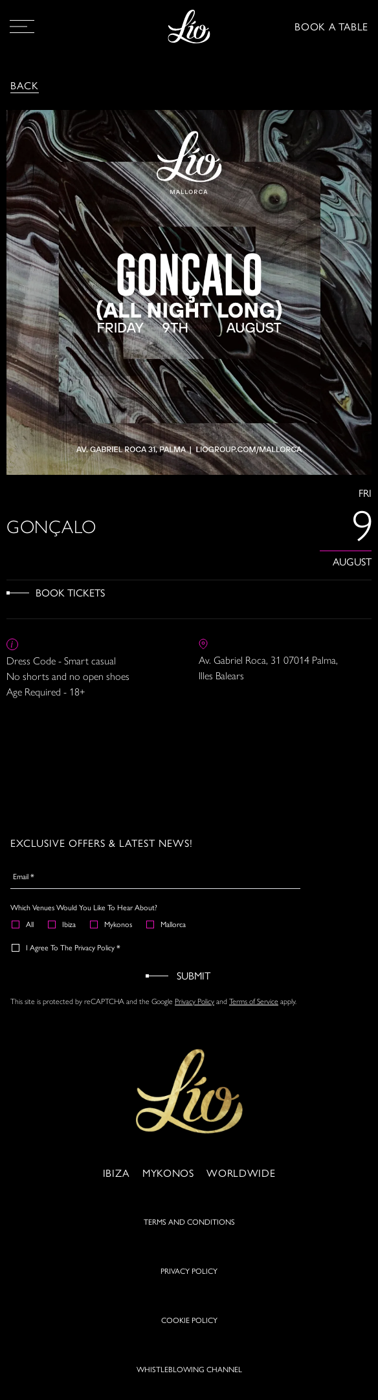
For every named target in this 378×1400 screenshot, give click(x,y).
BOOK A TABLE (331, 26)
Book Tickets (70, 592)
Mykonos (111, 924)
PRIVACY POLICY (189, 1270)
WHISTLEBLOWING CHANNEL (189, 1369)
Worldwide (240, 1172)
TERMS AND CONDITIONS (189, 1221)
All (23, 924)
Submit (193, 975)
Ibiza (62, 924)
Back (24, 85)
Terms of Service (253, 1001)
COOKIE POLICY (189, 1320)
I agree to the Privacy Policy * (66, 947)
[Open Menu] (22, 26)
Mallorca (167, 924)
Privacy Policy (194, 1001)
